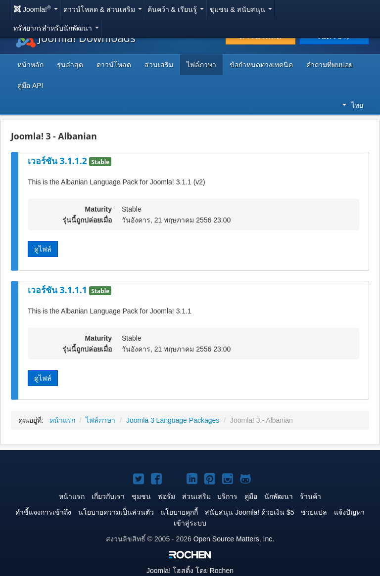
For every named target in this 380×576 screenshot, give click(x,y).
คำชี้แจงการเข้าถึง (43, 512)
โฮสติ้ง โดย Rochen (190, 571)
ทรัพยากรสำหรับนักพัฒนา (56, 28)
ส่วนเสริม (158, 65)
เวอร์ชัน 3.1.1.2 (58, 161)
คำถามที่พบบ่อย (329, 65)
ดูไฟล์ (42, 249)
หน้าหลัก (30, 65)
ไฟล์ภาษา (201, 65)
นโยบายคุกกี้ (179, 512)
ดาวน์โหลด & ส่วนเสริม (102, 9)
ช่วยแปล (314, 512)
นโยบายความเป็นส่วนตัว (116, 512)
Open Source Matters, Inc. (233, 539)
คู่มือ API (30, 85)
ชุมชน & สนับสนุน (240, 9)
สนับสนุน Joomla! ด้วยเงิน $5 (249, 512)
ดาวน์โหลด (113, 65)
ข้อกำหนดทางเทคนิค (261, 65)
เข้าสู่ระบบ (190, 523)
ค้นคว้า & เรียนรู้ (175, 9)
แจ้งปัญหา (349, 512)
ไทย (352, 105)
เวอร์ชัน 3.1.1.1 (58, 290)
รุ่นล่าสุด (70, 65)
